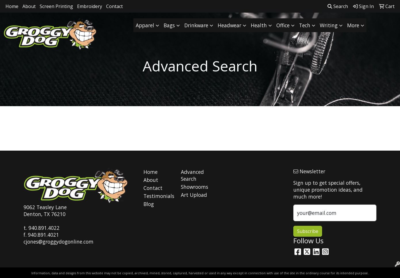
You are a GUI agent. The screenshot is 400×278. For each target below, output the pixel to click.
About (29, 6)
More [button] (353, 25)
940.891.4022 (44, 227)
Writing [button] (329, 25)
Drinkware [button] (196, 25)
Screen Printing (56, 6)
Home (11, 6)
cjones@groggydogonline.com (58, 241)
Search (338, 6)
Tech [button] (304, 25)
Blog (148, 204)
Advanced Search (192, 175)
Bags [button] (169, 25)
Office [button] (283, 25)
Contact (114, 6)
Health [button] (259, 25)
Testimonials (158, 196)
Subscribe (307, 231)
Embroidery (89, 6)
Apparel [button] (145, 25)
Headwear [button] (229, 25)
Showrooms (194, 186)
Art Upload (194, 194)
